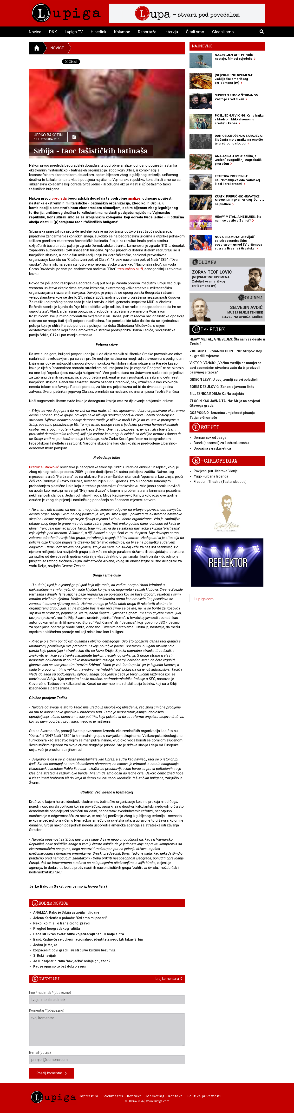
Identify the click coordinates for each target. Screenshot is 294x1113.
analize (134, 198)
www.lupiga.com (157, 1101)
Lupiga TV (74, 31)
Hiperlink (98, 31)
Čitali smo (195, 31)
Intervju (171, 31)
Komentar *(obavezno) (107, 1027)
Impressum (88, 1095)
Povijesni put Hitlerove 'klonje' (216, 471)
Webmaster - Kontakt (122, 1095)
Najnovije (202, 46)
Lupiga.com (204, 599)
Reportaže (147, 31)
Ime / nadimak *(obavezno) (107, 997)
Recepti (205, 427)
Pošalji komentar (52, 1073)
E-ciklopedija (214, 461)
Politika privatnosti (204, 1095)
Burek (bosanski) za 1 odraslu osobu (221, 443)
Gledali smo (223, 31)
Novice (35, 31)
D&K (53, 31)
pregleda (60, 198)
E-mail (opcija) (107, 1057)
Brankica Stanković (44, 467)
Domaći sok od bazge (210, 437)
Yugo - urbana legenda (211, 476)
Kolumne (122, 31)
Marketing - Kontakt (164, 1095)
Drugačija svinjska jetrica (212, 448)
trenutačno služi (130, 269)
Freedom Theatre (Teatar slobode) (220, 482)
